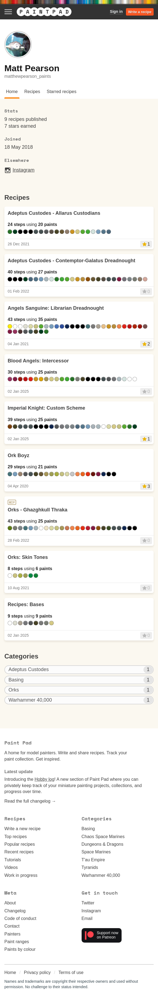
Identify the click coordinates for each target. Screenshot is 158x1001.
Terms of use (71, 972)
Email (87, 918)
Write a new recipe (22, 828)
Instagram (19, 170)
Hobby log (44, 779)
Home (10, 972)
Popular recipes (19, 844)
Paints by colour (20, 949)
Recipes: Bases (26, 604)
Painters (12, 934)
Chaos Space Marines (103, 836)
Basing (88, 828)
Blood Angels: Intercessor (38, 361)
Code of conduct (20, 918)
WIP (12, 502)
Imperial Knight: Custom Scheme (46, 408)
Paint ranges (16, 941)
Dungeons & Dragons (102, 844)
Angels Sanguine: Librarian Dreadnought (56, 308)
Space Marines (96, 852)
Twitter (88, 903)
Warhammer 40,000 (101, 875)
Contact (11, 926)
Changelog (14, 910)
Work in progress (21, 875)
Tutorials (12, 859)
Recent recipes (19, 852)
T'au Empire (93, 859)
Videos (11, 867)
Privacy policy (37, 972)
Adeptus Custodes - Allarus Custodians (54, 213)
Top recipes (15, 836)
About (10, 903)
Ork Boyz (18, 455)
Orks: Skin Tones (28, 557)
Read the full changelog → (30, 801)
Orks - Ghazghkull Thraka (37, 510)
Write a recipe (139, 12)
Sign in (116, 11)
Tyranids (90, 867)
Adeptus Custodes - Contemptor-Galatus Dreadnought (71, 260)
